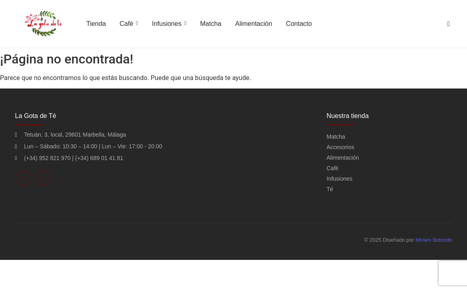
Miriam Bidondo (434, 240)
